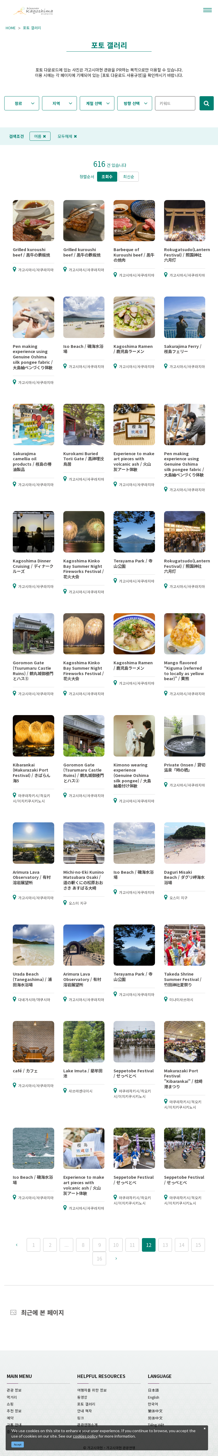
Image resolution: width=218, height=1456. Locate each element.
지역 (56, 103)
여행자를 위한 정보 (92, 1390)
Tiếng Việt (156, 1424)
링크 (80, 1418)
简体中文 (155, 1418)
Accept (18, 1444)
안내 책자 (84, 1410)
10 (115, 1244)
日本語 (153, 1390)
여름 (40, 136)
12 (148, 1244)
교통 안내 (14, 1424)
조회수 (107, 176)
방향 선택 (132, 103)
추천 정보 (14, 1410)
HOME (11, 28)
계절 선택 (94, 103)
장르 (18, 103)
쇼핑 (10, 1404)
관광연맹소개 (87, 1424)
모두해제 (67, 136)
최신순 (128, 176)
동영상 (82, 1397)
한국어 (153, 1404)
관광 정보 (14, 1390)
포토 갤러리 (32, 28)
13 (165, 1244)
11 (132, 1244)
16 (99, 1258)
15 (198, 1244)
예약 (10, 1418)
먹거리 (12, 1397)
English (153, 1397)
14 (181, 1244)
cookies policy (85, 1436)
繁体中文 (155, 1410)
